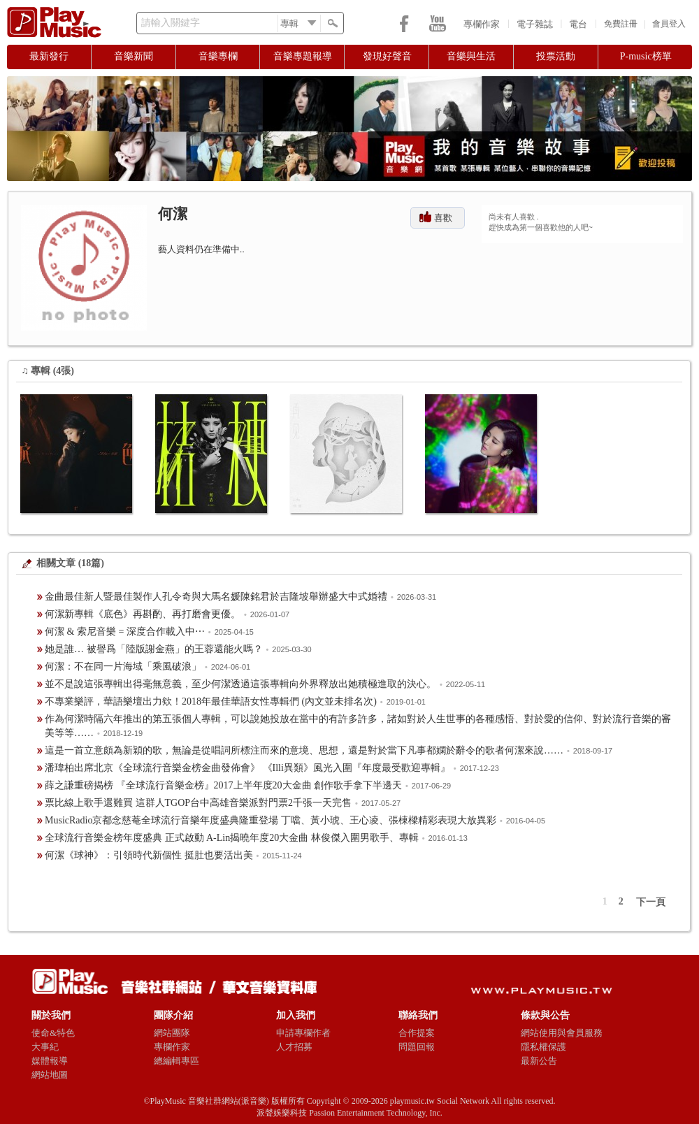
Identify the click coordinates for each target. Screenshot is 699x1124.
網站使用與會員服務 (562, 1033)
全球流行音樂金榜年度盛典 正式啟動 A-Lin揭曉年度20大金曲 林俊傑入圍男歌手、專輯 (232, 838)
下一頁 (650, 902)
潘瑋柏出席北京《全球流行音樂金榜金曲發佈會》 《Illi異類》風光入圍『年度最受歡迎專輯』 (247, 768)
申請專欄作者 (303, 1033)
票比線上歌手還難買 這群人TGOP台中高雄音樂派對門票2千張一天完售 (198, 803)
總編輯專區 (176, 1060)
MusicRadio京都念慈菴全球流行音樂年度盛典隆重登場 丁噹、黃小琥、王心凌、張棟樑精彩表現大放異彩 (270, 820)
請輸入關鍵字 (170, 22)
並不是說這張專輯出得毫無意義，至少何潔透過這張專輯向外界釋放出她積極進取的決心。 (240, 684)
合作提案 (416, 1033)
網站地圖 (49, 1074)
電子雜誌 (535, 24)
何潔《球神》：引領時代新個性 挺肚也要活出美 (149, 855)
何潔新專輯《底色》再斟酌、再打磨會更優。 (142, 614)
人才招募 (294, 1047)
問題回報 (416, 1047)
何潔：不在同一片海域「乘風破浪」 (123, 666)
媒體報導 (49, 1060)
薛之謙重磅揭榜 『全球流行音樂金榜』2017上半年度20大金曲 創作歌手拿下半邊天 (223, 785)
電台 (578, 24)
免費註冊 (620, 24)
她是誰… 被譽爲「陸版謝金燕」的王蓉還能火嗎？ (154, 649)
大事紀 (45, 1047)
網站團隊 (172, 1033)
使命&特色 (53, 1033)
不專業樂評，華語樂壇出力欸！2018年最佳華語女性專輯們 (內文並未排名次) (211, 701)
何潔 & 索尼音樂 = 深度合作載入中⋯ (125, 631)
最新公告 (539, 1060)
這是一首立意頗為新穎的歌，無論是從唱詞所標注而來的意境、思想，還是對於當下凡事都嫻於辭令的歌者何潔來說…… (304, 750)
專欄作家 (481, 24)
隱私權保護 (543, 1047)
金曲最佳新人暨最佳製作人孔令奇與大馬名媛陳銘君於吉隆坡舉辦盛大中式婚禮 (216, 596)
